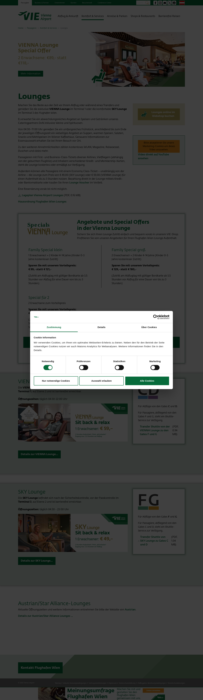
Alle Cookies (147, 380)
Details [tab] (101, 327)
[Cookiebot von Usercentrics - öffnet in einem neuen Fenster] (155, 317)
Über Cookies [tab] (149, 327)
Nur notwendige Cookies (56, 380)
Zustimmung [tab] (54, 327)
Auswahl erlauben (101, 380)
